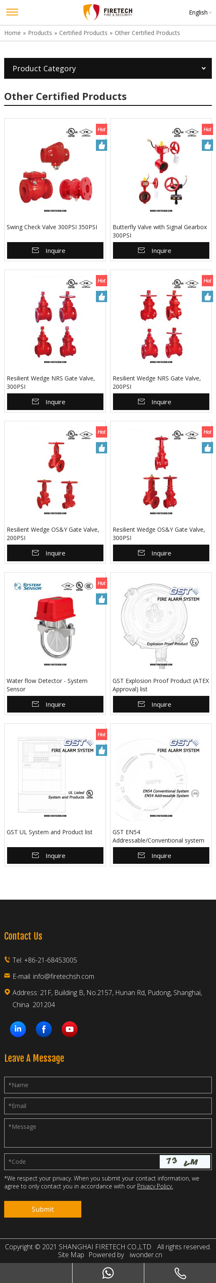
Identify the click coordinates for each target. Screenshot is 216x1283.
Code (17, 1161)
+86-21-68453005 (50, 960)
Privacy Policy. (155, 1186)
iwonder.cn (146, 1255)
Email (17, 1106)
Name (18, 1085)
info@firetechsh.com (63, 976)
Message (22, 1126)
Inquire (55, 250)
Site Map (71, 1255)
